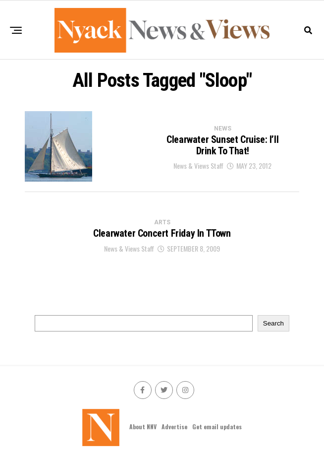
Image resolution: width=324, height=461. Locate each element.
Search (273, 323)
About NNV (143, 426)
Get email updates (217, 426)
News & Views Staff (198, 165)
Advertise (174, 426)
